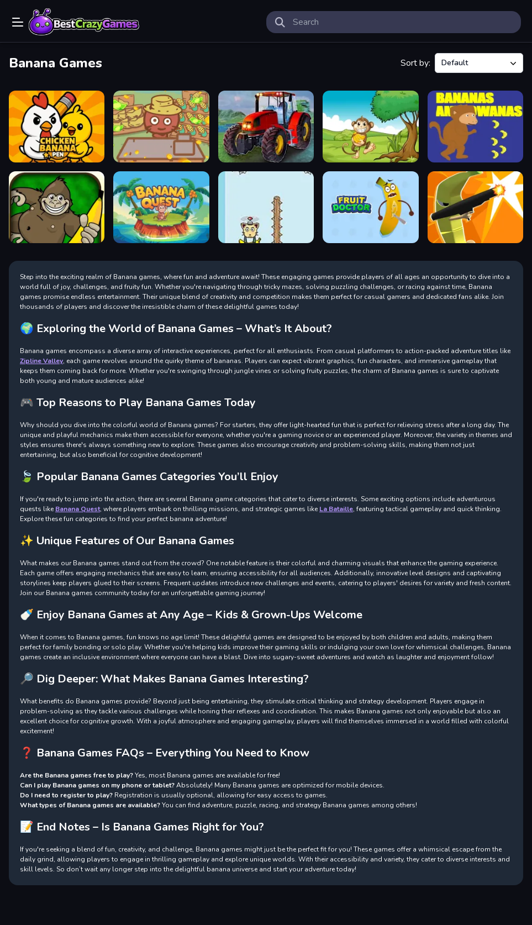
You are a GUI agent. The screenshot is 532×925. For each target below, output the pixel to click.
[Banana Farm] (161, 126)
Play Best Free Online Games (84, 22)
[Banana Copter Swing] (266, 207)
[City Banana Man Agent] (475, 207)
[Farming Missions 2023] (266, 126)
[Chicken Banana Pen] (56, 126)
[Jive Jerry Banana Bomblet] (370, 126)
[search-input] (403, 22)
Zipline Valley (41, 360)
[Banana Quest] (161, 207)
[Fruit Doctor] (370, 207)
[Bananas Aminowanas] (475, 126)
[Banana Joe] (56, 207)
